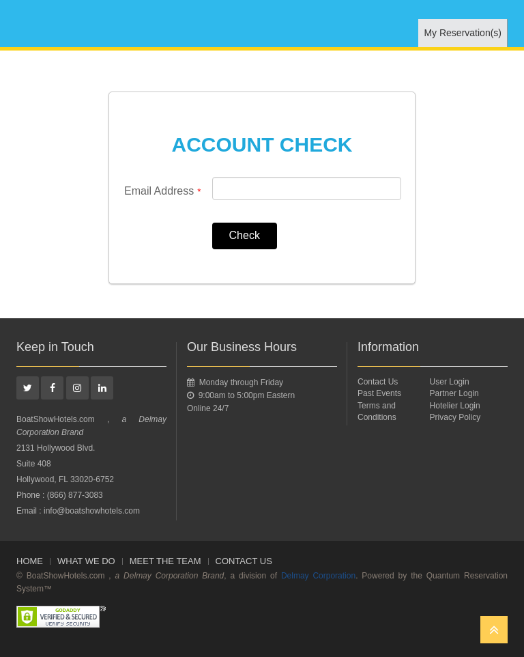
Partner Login (454, 393)
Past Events (379, 393)
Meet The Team (165, 561)
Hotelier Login (455, 405)
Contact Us (378, 382)
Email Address (162, 191)
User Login (449, 382)
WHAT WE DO (86, 561)
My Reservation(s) (462, 32)
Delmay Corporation (318, 576)
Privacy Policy (455, 417)
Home (29, 561)
